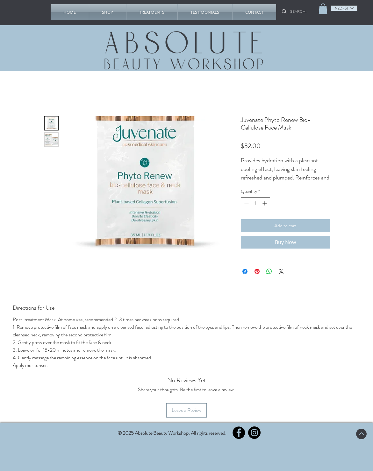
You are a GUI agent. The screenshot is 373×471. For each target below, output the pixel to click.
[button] (107, 12)
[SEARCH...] (301, 11)
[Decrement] (246, 203)
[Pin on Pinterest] (257, 271)
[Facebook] (239, 432)
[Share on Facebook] (245, 271)
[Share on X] (281, 271)
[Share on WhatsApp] (269, 271)
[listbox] (344, 8)
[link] (323, 9)
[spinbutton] (255, 203)
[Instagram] (254, 432)
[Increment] (265, 203)
